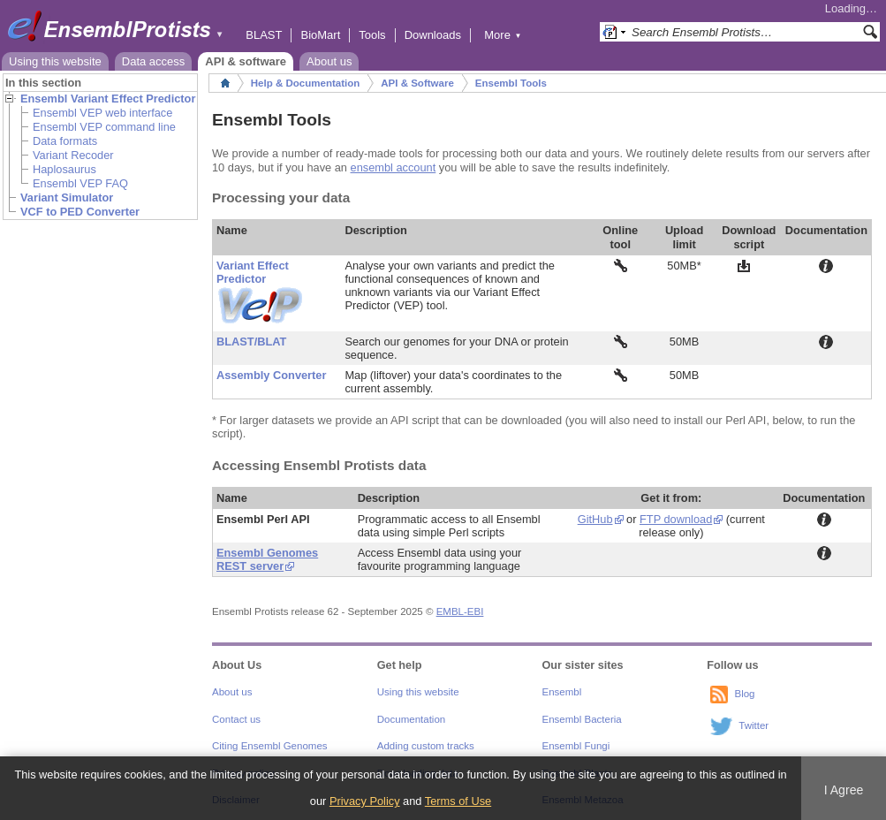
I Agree (844, 790)
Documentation (411, 719)
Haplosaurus (64, 169)
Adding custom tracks (425, 745)
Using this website (55, 61)
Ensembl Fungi (576, 745)
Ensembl (562, 692)
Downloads (433, 35)
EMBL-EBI (460, 611)
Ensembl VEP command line (104, 126)
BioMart (320, 35)
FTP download (676, 519)
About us (329, 61)
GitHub (595, 519)
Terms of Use (458, 801)
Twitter (753, 726)
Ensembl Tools (511, 83)
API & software (245, 61)
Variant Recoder (73, 155)
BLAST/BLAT (251, 341)
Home (225, 83)
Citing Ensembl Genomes (270, 745)
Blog (744, 694)
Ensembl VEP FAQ (80, 183)
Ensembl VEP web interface (102, 112)
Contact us (236, 719)
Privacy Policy (364, 801)
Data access (154, 61)
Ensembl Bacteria (582, 719)
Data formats (65, 141)
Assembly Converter (271, 375)
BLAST (264, 35)
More (502, 35)
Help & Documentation (305, 83)
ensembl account (393, 167)
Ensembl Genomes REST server (267, 559)
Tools (372, 35)
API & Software (417, 83)
